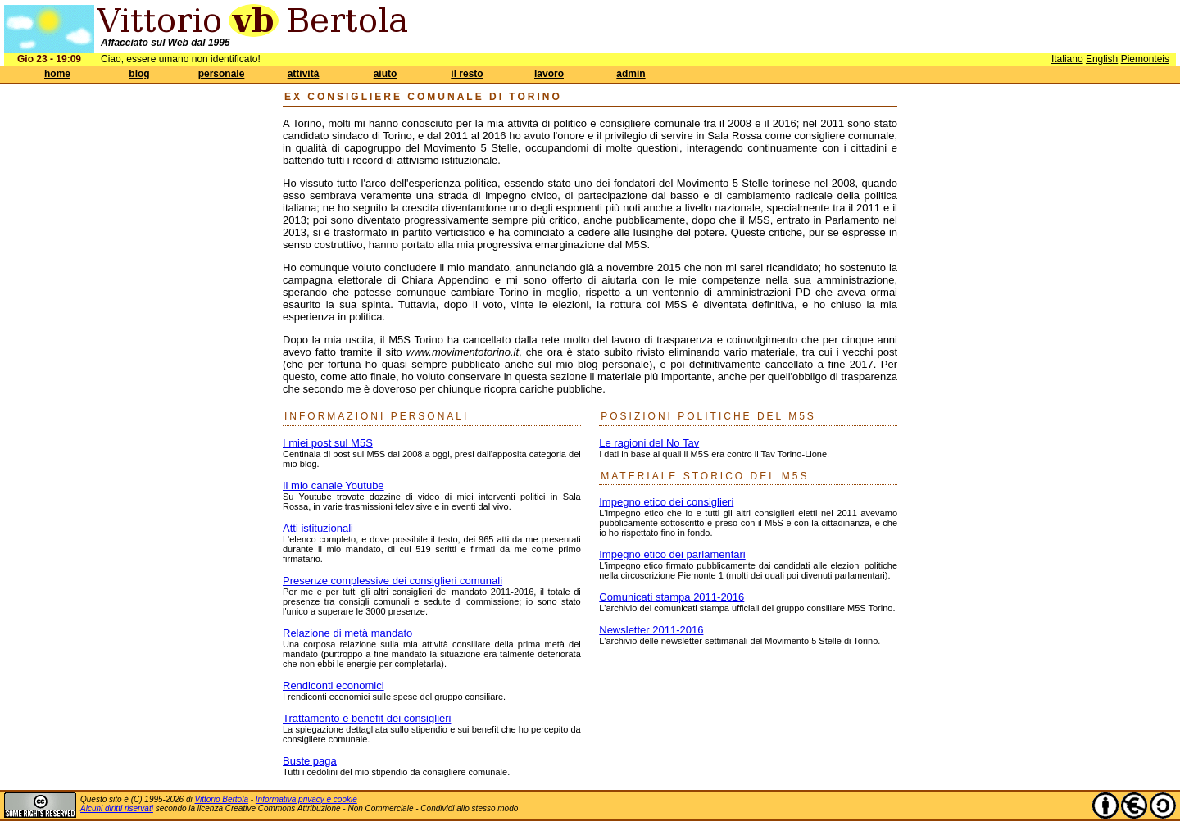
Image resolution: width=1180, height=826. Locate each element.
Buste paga (310, 761)
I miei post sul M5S (328, 443)
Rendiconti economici (333, 685)
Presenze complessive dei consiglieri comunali (392, 580)
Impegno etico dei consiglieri (666, 502)
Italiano (1067, 59)
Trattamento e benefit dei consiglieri (367, 718)
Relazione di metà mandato (347, 633)
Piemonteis (1145, 59)
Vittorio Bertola (221, 799)
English (1102, 59)
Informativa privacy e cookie (306, 799)
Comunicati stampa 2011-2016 (671, 597)
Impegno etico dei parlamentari (672, 554)
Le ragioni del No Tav (649, 443)
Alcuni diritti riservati (116, 808)
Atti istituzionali (318, 528)
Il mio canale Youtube (333, 485)
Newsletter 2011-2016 (651, 630)
